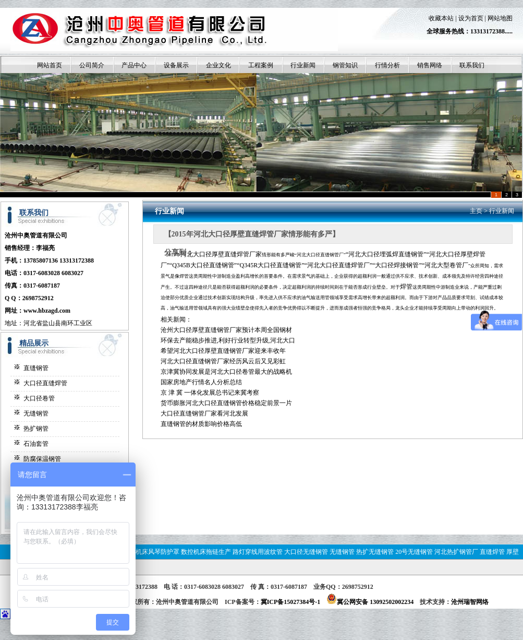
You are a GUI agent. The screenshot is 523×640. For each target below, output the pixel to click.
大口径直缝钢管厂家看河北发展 (204, 413)
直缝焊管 (492, 551)
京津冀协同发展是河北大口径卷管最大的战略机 (226, 371)
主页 (476, 211)
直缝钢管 (35, 368)
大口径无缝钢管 (306, 551)
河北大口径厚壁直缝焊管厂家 (221, 254)
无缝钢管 (35, 413)
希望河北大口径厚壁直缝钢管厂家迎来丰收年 (223, 350)
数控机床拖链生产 (206, 551)
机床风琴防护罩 (157, 551)
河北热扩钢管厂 (456, 551)
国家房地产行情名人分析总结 (201, 382)
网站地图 (500, 18)
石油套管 (35, 443)
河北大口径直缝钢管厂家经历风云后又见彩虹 (223, 361)
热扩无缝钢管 (375, 551)
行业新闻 (501, 211)
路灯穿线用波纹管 (258, 551)
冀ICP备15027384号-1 (291, 602)
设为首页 (470, 18)
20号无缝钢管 (414, 551)
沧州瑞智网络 (470, 602)
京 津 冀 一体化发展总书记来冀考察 (210, 392)
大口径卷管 (39, 398)
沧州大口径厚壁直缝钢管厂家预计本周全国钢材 (226, 330)
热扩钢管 (35, 428)
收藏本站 (441, 18)
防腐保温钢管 (42, 459)
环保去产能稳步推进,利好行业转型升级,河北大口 (228, 340)
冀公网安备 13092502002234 (369, 602)
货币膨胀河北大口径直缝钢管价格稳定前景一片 (226, 403)
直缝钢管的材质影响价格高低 (201, 424)
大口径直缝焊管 (45, 383)
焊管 (406, 286)
